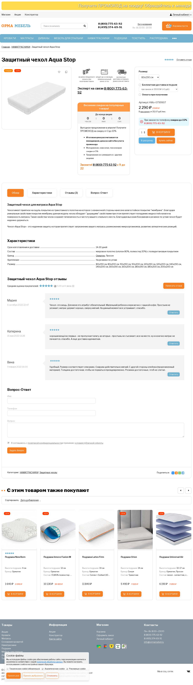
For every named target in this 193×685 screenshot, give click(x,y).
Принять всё (13, 675)
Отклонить (52, 675)
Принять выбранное (33, 675)
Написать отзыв (174, 285)
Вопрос (11, 421)
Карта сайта (55, 639)
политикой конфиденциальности (45, 443)
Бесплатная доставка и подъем (158, 84)
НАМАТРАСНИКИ (29, 472)
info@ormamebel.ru (154, 642)
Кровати (6, 635)
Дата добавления (30, 500)
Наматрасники (9, 645)
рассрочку (145, 112)
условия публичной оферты (89, 443)
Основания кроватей (12, 641)
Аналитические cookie (53, 669)
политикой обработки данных (50, 662)
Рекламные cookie (75, 669)
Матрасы (6, 638)
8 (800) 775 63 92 (104, 164)
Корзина (100, 631)
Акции (5, 632)
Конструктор (55, 635)
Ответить (173, 312)
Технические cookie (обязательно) (23, 669)
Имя (9, 396)
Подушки (6, 648)
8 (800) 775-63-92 (154, 123)
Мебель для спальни (12, 651)
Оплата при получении (153, 94)
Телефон (12, 408)
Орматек (100, 255)
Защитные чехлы (48, 472)
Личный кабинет (104, 639)
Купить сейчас (166, 140)
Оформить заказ (105, 635)
